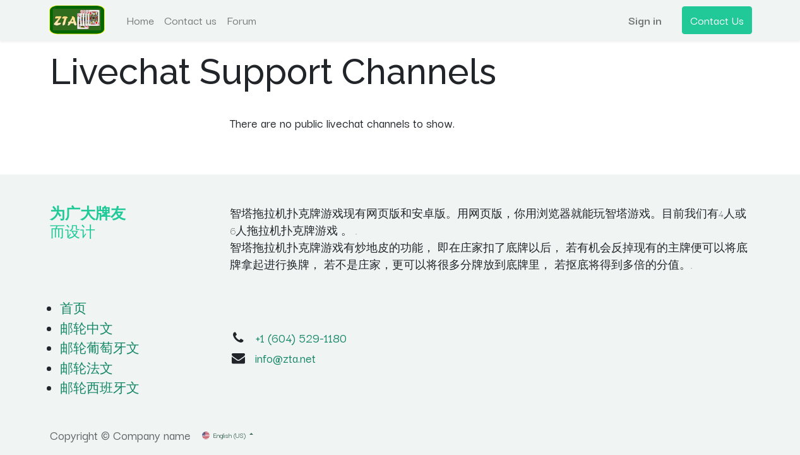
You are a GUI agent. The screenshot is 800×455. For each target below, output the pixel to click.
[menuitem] (141, 20)
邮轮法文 (86, 368)
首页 (73, 308)
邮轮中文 (86, 328)
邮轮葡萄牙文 (100, 347)
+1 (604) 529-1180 (301, 337)
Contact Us (716, 19)
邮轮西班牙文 (100, 387)
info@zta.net (285, 358)
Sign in (643, 19)
